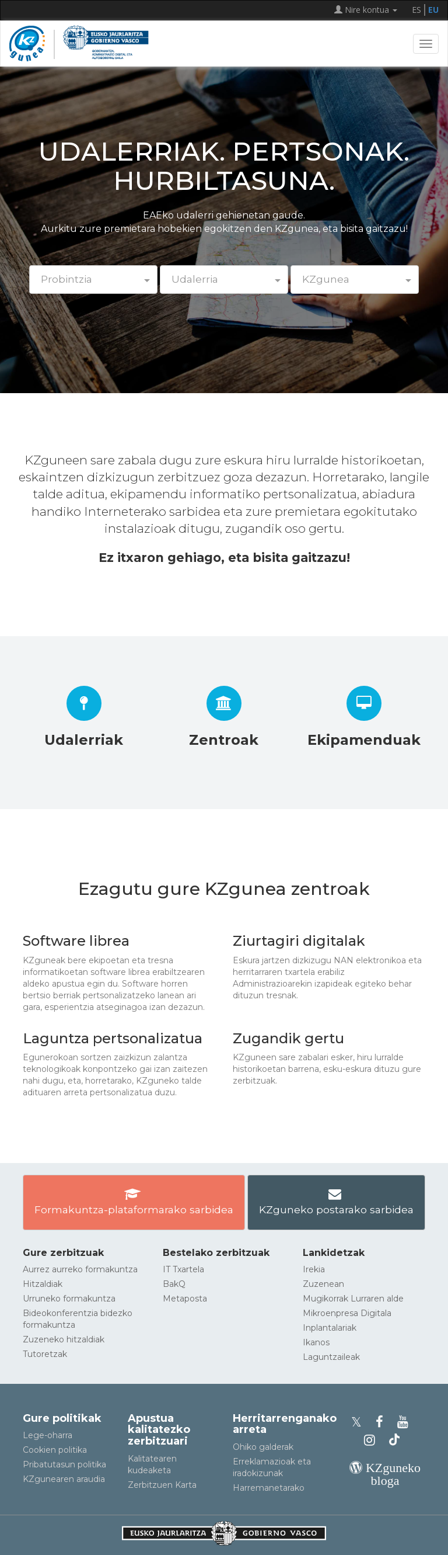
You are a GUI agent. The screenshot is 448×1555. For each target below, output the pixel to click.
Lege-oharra (47, 1435)
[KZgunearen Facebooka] (383, 1422)
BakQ (174, 1284)
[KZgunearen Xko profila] (360, 1422)
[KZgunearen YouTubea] (404, 1422)
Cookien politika (55, 1450)
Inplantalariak (329, 1328)
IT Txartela (183, 1269)
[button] (93, 279)
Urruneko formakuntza (69, 1298)
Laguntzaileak (331, 1357)
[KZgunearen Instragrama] (373, 1440)
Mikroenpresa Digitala (347, 1313)
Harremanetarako (268, 1488)
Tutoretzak (45, 1354)
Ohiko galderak (263, 1447)
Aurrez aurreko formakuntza (80, 1269)
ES (416, 9)
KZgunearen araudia (64, 1479)
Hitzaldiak (42, 1284)
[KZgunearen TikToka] (394, 1440)
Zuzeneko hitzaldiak (63, 1339)
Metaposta (185, 1298)
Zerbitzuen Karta (162, 1485)
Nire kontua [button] (365, 9)
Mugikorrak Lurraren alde (353, 1298)
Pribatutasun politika (64, 1464)
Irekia (314, 1269)
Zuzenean (323, 1284)
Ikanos (316, 1342)
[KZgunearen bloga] (385, 1480)
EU (433, 9)
